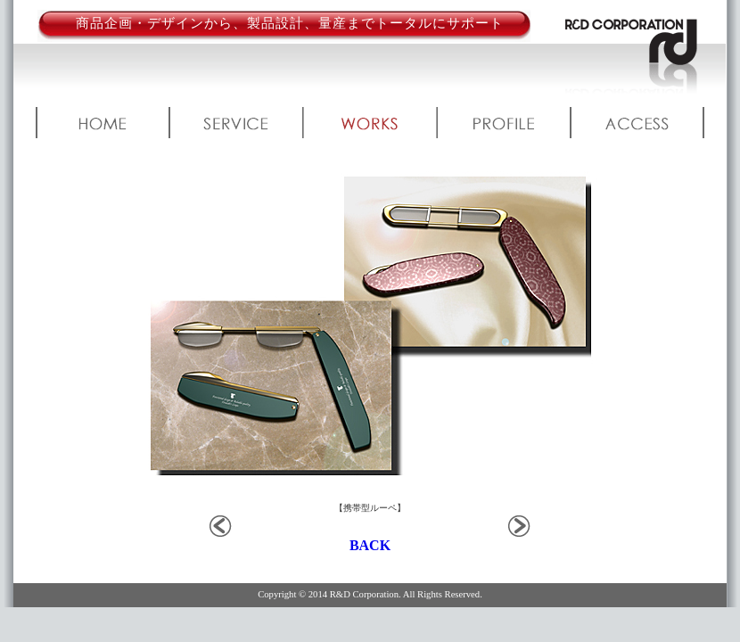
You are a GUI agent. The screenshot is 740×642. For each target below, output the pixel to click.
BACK (370, 545)
